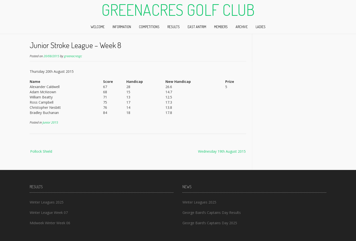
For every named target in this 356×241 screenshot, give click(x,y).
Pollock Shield (41, 151)
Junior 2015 (50, 122)
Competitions (149, 27)
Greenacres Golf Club (178, 10)
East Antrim (197, 27)
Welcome (98, 27)
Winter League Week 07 (49, 212)
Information (121, 27)
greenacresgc (73, 56)
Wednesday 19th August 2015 (222, 151)
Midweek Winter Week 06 (50, 223)
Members (221, 27)
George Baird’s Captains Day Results (211, 212)
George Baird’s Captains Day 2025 (209, 223)
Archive (242, 27)
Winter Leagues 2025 (47, 202)
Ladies (261, 27)
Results (173, 27)
